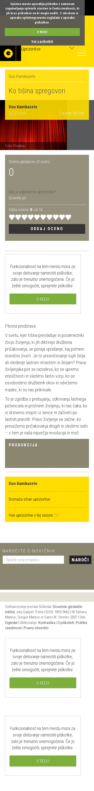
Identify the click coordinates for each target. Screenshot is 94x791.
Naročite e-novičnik (29, 550)
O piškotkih (65, 622)
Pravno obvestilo (36, 628)
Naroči (80, 560)
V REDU (42, 32)
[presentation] (41, 575)
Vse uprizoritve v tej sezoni (31, 515)
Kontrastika (46, 622)
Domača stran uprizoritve (29, 499)
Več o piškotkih (42, 41)
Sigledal (11, 622)
